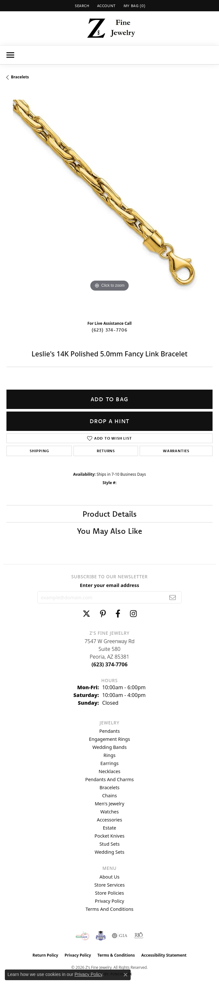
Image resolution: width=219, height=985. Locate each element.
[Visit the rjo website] (139, 935)
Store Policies (109, 893)
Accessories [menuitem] (109, 820)
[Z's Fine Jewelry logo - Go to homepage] (109, 28)
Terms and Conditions (109, 909)
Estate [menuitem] (109, 828)
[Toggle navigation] (10, 55)
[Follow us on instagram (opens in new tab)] (133, 614)
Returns (106, 450)
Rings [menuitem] (109, 755)
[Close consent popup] (125, 975)
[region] (109, 203)
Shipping (39, 450)
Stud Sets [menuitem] (109, 844)
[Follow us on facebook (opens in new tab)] (118, 614)
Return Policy (45, 955)
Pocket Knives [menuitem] (109, 836)
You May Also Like (109, 531)
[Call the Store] (110, 664)
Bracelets (20, 77)
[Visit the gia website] (119, 935)
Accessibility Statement (163, 955)
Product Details (110, 514)
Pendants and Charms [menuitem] (109, 779)
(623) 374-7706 (110, 330)
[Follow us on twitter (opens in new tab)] (86, 614)
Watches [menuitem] (109, 812)
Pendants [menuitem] (109, 731)
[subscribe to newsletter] (172, 597)
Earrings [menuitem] (109, 763)
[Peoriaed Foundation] (100, 935)
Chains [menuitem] (109, 795)
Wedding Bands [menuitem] (109, 747)
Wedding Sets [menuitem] (109, 852)
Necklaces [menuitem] (109, 771)
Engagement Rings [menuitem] (109, 739)
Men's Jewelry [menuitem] (109, 804)
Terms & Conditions (116, 955)
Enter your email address (109, 585)
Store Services (109, 885)
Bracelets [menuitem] (109, 787)
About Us (110, 877)
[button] (81, 5)
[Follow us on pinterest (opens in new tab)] (103, 614)
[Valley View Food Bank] (82, 935)
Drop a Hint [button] (109, 421)
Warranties (176, 450)
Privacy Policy (109, 901)
